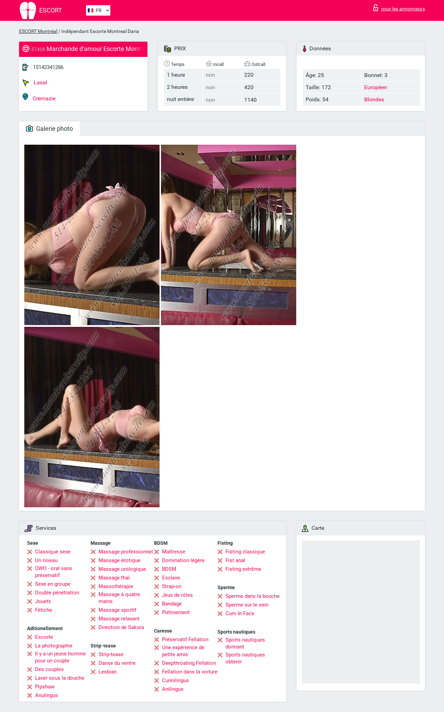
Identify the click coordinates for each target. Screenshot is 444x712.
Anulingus (46, 695)
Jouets (43, 601)
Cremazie (39, 97)
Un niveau (46, 560)
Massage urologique (122, 569)
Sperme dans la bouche (252, 596)
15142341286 (48, 67)
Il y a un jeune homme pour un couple (60, 657)
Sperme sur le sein (246, 605)
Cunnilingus (175, 680)
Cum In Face (239, 613)
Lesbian (108, 672)
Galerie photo (49, 128)
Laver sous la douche (59, 678)
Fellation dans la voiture (189, 672)
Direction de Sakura (121, 627)
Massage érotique (119, 560)
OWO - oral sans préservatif (53, 571)
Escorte (44, 637)
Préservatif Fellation (185, 639)
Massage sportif (117, 610)
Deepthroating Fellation (189, 663)
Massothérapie (116, 586)
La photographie (53, 646)
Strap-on (171, 586)
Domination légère (183, 560)
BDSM (169, 569)
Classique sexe (52, 552)
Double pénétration (57, 593)
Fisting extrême (243, 569)
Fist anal (235, 560)
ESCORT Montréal (38, 31)
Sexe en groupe (52, 584)
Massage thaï (114, 578)
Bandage (172, 604)
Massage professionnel (126, 552)
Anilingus (172, 689)
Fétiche (43, 610)
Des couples (49, 669)
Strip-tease (111, 654)
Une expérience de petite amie (183, 651)
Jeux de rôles (177, 595)
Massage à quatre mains (119, 597)
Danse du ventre (117, 663)
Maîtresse (173, 552)
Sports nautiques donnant (245, 643)
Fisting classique (245, 552)
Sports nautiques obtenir (245, 658)
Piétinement (176, 612)
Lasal (35, 82)
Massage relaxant (119, 619)
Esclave (171, 578)
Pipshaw (44, 687)
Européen (375, 87)
